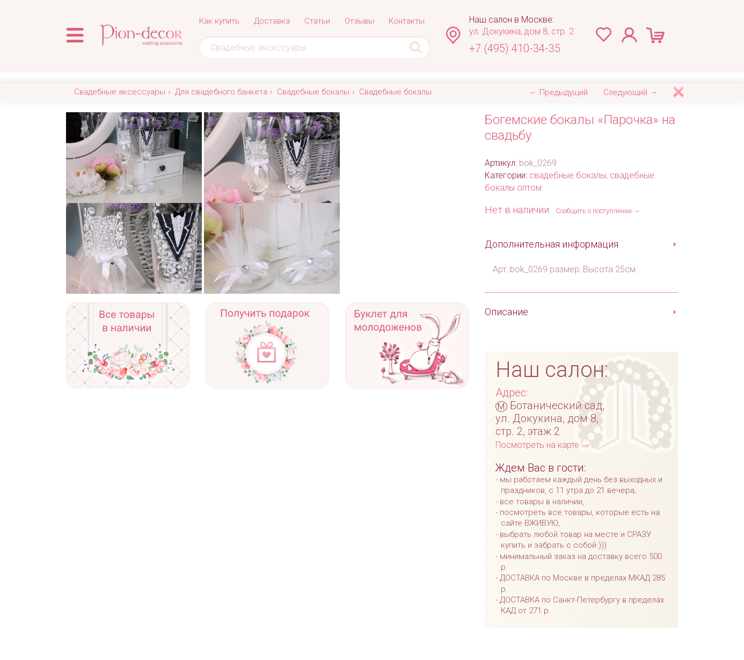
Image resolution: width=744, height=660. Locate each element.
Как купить (219, 21)
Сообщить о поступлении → (598, 211)
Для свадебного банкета (221, 92)
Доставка (272, 21)
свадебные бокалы (567, 175)
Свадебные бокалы (313, 92)
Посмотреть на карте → (542, 445)
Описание (506, 311)
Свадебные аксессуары (119, 92)
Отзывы (359, 21)
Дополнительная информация (551, 244)
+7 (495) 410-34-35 (514, 48)
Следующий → (630, 92)
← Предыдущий (558, 92)
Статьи (317, 21)
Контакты (407, 21)
